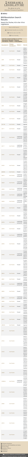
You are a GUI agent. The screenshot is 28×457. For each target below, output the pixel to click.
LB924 (3, 312)
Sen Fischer (11, 51)
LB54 (3, 97)
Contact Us (4, 449)
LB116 (3, 137)
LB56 (3, 111)
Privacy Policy (5, 446)
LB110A (3, 124)
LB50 (3, 69)
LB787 (3, 264)
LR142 (3, 341)
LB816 (3, 273)
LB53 (3, 87)
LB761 (3, 235)
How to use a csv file (14, 33)
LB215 (3, 175)
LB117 (3, 146)
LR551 (3, 434)
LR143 (3, 351)
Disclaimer (4, 451)
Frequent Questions (6, 443)
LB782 (3, 254)
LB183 (3, 165)
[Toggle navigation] (4, 13)
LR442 (3, 392)
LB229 (3, 182)
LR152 (3, 363)
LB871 (3, 306)
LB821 (3, 279)
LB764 (3, 243)
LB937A (3, 325)
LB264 (3, 189)
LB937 (3, 319)
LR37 (3, 330)
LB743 (3, 228)
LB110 (3, 118)
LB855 (3, 297)
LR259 (3, 372)
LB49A (3, 65)
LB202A (3, 172)
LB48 (3, 51)
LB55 (3, 105)
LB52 (3, 77)
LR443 (3, 403)
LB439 (3, 201)
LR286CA (4, 381)
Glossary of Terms (6, 448)
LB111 (3, 128)
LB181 (3, 154)
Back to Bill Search (14, 27)
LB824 (3, 284)
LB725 (3, 215)
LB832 (3, 291)
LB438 (3, 195)
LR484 (3, 413)
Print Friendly (13, 35)
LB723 (3, 207)
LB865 (3, 301)
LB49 (3, 59)
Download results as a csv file (14, 30)
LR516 (3, 423)
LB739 (3, 222)
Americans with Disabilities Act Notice (11, 445)
